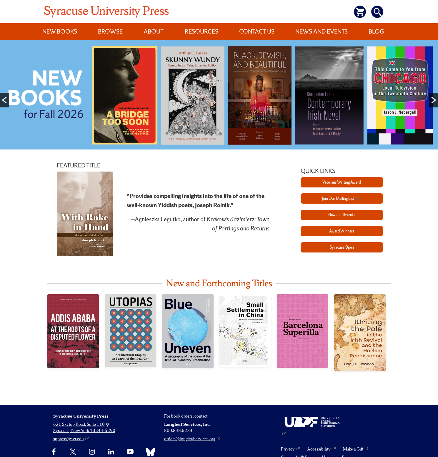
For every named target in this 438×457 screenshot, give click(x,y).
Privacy (288, 449)
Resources (201, 31)
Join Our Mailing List (338, 198)
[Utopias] (130, 331)
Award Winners (341, 231)
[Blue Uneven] (188, 331)
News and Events (321, 31)
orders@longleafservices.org (189, 438)
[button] (4, 100)
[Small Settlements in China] (245, 330)
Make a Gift (353, 449)
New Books (59, 31)
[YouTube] (130, 452)
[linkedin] (111, 452)
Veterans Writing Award (341, 182)
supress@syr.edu (68, 438)
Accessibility (319, 449)
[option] (219, 96)
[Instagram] (92, 452)
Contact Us (256, 31)
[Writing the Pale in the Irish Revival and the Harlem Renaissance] (360, 332)
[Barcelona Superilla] (302, 331)
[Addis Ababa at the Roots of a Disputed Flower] (73, 331)
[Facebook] (54, 452)
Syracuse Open (342, 247)
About (154, 31)
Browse (110, 31)
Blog (376, 31)
